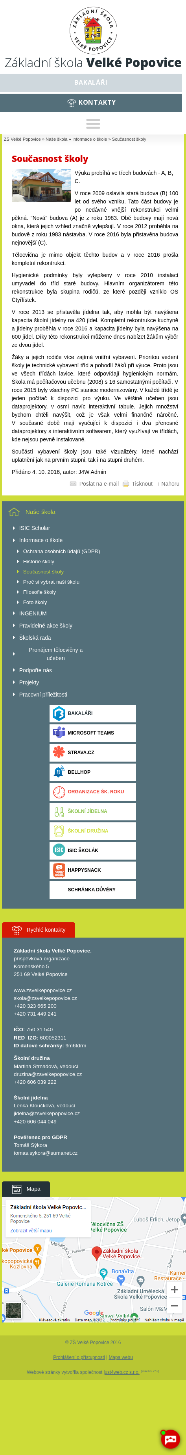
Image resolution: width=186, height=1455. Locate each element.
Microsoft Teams (83, 733)
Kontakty (97, 102)
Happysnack (77, 870)
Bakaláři (90, 82)
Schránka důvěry (84, 890)
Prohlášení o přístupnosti (79, 1357)
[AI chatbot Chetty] (170, 1439)
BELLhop (71, 772)
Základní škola (93, 62)
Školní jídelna (80, 811)
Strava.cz (73, 753)
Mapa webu (121, 1357)
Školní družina (80, 831)
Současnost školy (129, 139)
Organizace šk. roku (88, 792)
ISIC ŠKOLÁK (75, 851)
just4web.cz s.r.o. (122, 1372)
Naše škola (56, 139)
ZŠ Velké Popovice (22, 139)
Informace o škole (89, 139)
